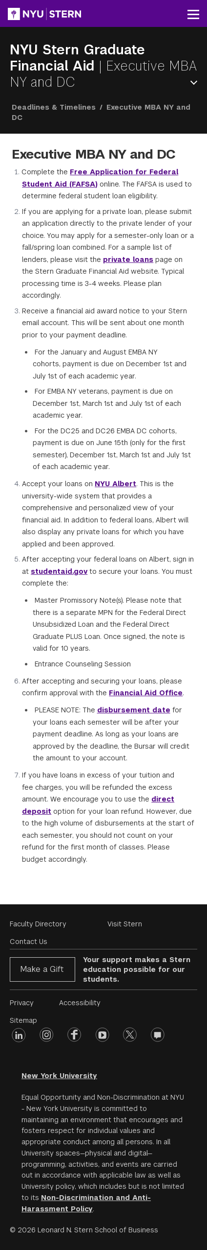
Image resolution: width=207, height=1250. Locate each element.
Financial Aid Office (146, 692)
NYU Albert (115, 483)
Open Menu (196, 82)
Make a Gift (41, 969)
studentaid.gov (59, 571)
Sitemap (23, 1020)
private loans (128, 259)
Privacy (22, 1002)
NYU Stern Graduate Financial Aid (77, 57)
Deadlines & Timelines (54, 107)
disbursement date (133, 710)
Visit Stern (124, 924)
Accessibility (80, 1002)
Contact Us (28, 941)
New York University (59, 1075)
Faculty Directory (38, 924)
